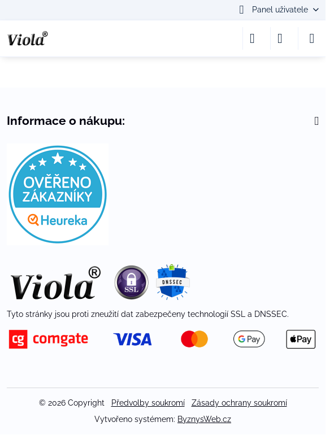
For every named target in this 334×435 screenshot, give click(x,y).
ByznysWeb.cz (204, 419)
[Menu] (312, 38)
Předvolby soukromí (148, 402)
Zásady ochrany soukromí (239, 402)
